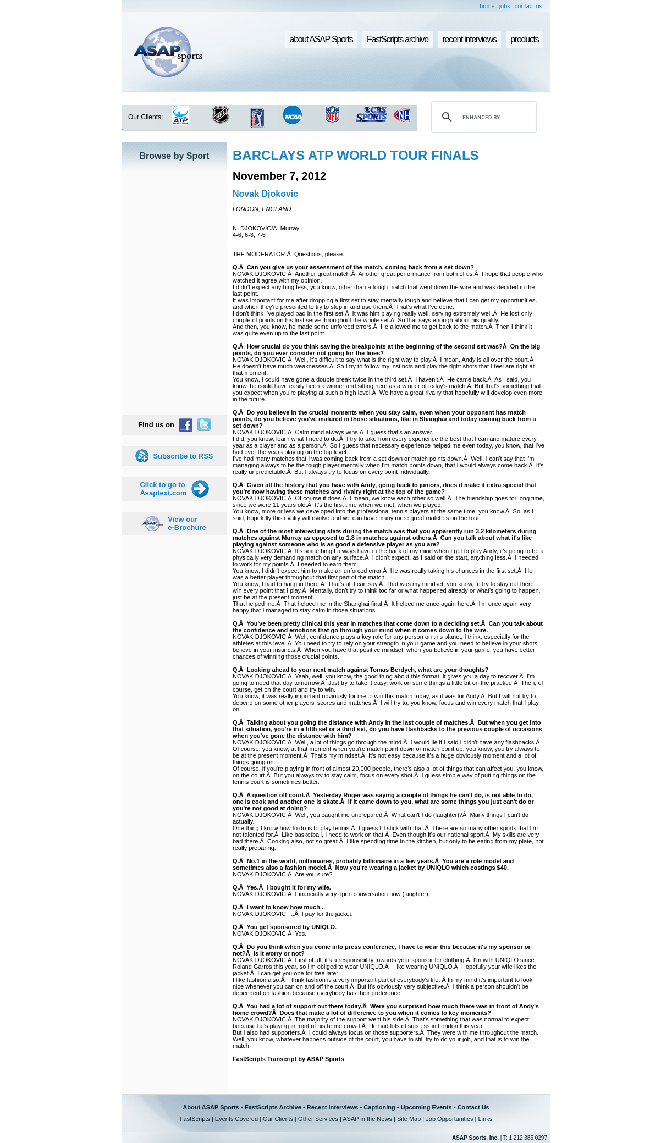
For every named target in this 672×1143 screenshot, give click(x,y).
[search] (482, 117)
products (524, 39)
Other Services (318, 1119)
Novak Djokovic (265, 193)
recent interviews (469, 39)
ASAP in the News (367, 1119)
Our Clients (278, 1119)
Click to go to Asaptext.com (163, 489)
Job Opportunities (449, 1119)
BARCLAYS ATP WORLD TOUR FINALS (356, 155)
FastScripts (195, 1119)
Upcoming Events (426, 1107)
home (487, 6)
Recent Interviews (333, 1107)
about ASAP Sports (321, 39)
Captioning (379, 1107)
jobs (504, 6)
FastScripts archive (397, 39)
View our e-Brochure (187, 523)
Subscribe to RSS (183, 456)
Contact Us (473, 1107)
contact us (528, 6)
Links (485, 1119)
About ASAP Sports (211, 1107)
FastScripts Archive (273, 1107)
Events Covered (236, 1119)
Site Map (409, 1119)
